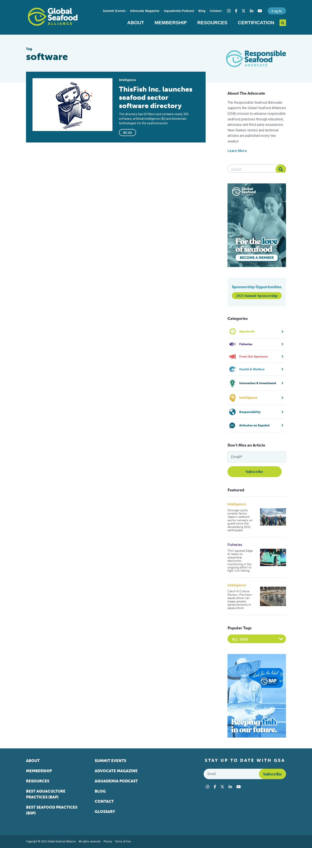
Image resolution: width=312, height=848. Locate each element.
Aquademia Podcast (179, 11)
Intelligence (237, 504)
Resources (212, 22)
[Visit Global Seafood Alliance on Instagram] (229, 10)
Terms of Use (123, 841)
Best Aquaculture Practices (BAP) (45, 794)
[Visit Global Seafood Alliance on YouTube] (259, 10)
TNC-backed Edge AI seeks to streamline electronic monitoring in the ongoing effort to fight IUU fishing (240, 561)
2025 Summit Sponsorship (256, 295)
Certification (256, 22)
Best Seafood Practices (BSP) (51, 810)
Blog (202, 11)
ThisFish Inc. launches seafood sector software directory (155, 97)
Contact (216, 11)
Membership (170, 22)
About (135, 22)
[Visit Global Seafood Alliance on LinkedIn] (251, 10)
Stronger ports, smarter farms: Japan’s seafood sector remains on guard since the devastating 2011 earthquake (240, 520)
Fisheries (235, 545)
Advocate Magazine (144, 11)
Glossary (105, 811)
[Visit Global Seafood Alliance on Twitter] (243, 10)
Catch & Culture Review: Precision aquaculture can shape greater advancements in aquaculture (240, 600)
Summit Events (114, 11)
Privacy (108, 841)
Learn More (237, 151)
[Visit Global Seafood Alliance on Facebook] (236, 10)
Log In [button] (277, 10)
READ (127, 132)
